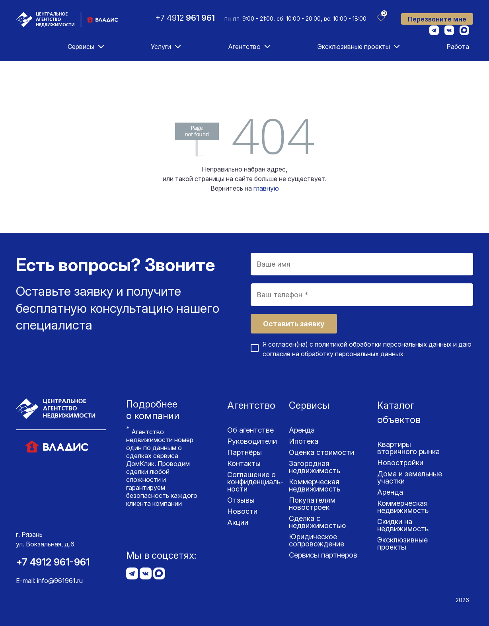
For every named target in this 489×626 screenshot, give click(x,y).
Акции (237, 522)
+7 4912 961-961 (53, 562)
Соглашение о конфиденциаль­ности (255, 481)
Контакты (244, 463)
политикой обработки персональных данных (383, 344)
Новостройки (400, 462)
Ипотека (303, 441)
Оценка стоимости (321, 452)
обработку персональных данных (352, 354)
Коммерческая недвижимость (314, 485)
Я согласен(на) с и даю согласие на (367, 349)
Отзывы (241, 500)
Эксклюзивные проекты (353, 47)
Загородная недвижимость (314, 467)
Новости (242, 511)
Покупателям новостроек (312, 503)
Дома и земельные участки (409, 477)
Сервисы (81, 47)
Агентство (244, 47)
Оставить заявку (294, 324)
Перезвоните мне (437, 19)
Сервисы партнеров (323, 555)
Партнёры (244, 452)
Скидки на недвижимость (403, 525)
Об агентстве (250, 430)
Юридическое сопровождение (316, 540)
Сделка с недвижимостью (317, 522)
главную (266, 188)
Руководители (252, 441)
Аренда (302, 430)
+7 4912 (185, 18)
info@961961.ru (60, 581)
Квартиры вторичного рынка (408, 448)
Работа (457, 47)
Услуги (161, 47)
